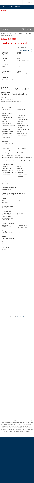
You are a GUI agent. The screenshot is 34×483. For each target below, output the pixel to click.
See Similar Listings (25, 50)
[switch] (23, 29)
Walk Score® (20, 317)
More (30, 2)
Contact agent (6, 29)
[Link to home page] (14, 2)
